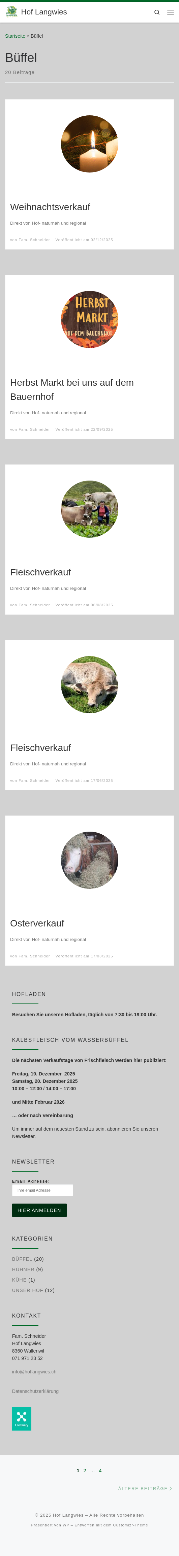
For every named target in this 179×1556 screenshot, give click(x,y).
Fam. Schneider (34, 240)
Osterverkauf (37, 923)
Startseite (15, 36)
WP (66, 1525)
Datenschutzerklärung (35, 1391)
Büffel (22, 1259)
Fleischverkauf (40, 572)
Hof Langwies (68, 1515)
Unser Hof (27, 1290)
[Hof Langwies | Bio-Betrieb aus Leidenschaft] (12, 11)
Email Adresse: (42, 1188)
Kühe (19, 1280)
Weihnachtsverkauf (50, 207)
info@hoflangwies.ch (34, 1371)
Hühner (23, 1269)
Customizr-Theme (130, 1525)
